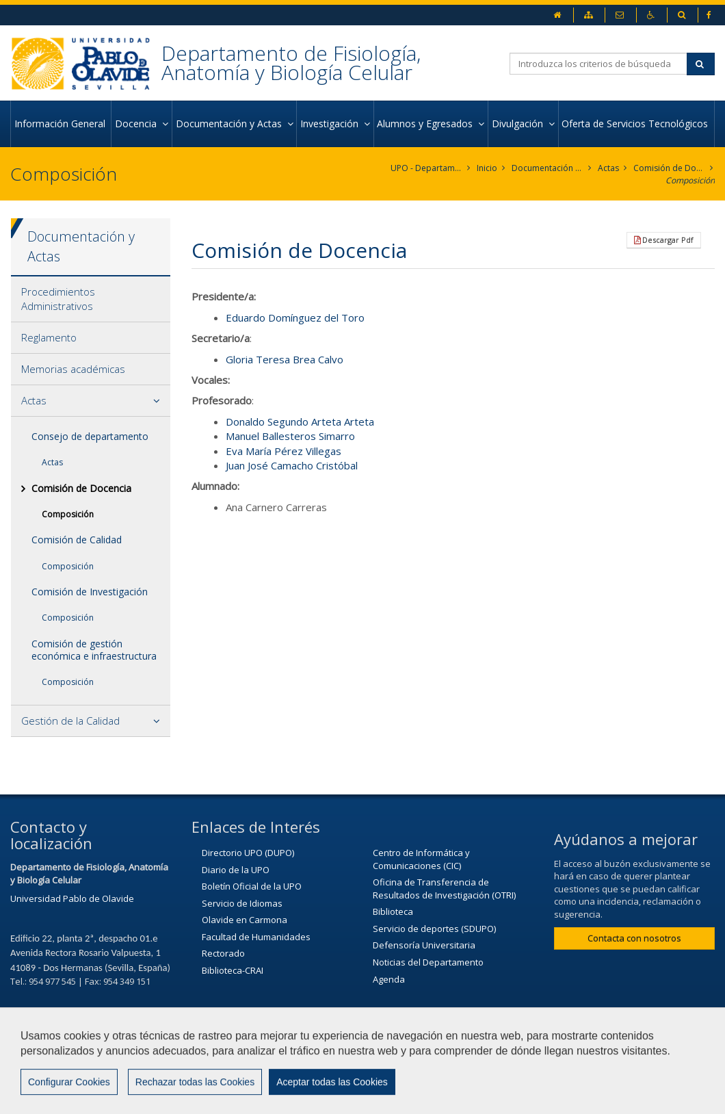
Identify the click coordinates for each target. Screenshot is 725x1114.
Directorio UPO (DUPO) (248, 852)
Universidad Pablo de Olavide (72, 898)
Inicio (487, 168)
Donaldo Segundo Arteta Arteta (300, 421)
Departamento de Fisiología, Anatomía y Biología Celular (291, 62)
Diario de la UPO (235, 870)
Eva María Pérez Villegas (283, 451)
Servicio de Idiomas (242, 903)
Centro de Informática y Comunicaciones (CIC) (421, 859)
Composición (690, 180)
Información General (61, 123)
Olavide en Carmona (244, 920)
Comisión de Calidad (76, 539)
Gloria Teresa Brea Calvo (284, 359)
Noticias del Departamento (428, 962)
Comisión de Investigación (89, 591)
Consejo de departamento (89, 436)
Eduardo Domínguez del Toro (295, 317)
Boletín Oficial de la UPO (252, 886)
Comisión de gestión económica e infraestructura (94, 649)
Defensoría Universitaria (424, 945)
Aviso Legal (509, 1064)
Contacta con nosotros (634, 938)
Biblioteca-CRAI (232, 970)
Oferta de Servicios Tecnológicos (636, 123)
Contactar (436, 1064)
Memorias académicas (73, 369)
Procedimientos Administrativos (58, 299)
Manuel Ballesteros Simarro (290, 436)
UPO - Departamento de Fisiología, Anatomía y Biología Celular (426, 168)
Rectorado (223, 953)
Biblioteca (393, 911)
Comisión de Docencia (669, 168)
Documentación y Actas (547, 168)
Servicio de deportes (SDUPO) (434, 928)
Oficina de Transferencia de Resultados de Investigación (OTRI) (444, 888)
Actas (608, 168)
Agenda (389, 979)
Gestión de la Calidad (70, 720)
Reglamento (49, 337)
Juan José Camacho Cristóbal (292, 465)
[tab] (90, 299)
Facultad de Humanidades (256, 937)
